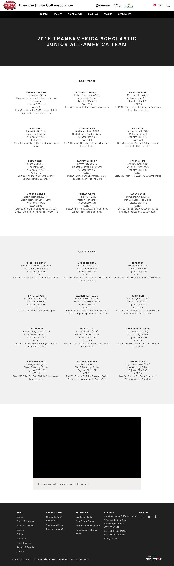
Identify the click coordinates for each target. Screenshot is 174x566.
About (20, 512)
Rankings (93, 14)
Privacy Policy (42, 559)
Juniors (44, 14)
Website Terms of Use (58, 559)
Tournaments (75, 14)
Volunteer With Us (54, 525)
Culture (20, 534)
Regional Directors (25, 525)
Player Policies (24, 543)
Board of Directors (25, 521)
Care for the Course (85, 521)
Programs (82, 512)
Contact (20, 517)
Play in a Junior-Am (55, 529)
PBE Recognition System (88, 525)
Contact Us (84, 559)
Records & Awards (25, 547)
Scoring (108, 14)
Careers (20, 530)
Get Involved (124, 14)
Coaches (58, 14)
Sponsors (21, 538)
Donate (20, 551)
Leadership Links (84, 517)
